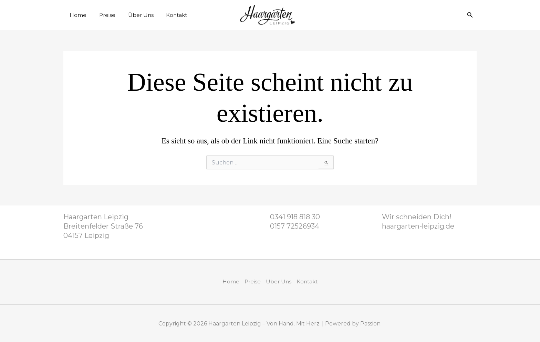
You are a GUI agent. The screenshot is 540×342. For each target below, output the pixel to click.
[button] (470, 15)
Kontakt (168, 15)
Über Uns (135, 15)
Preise (104, 15)
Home (77, 15)
